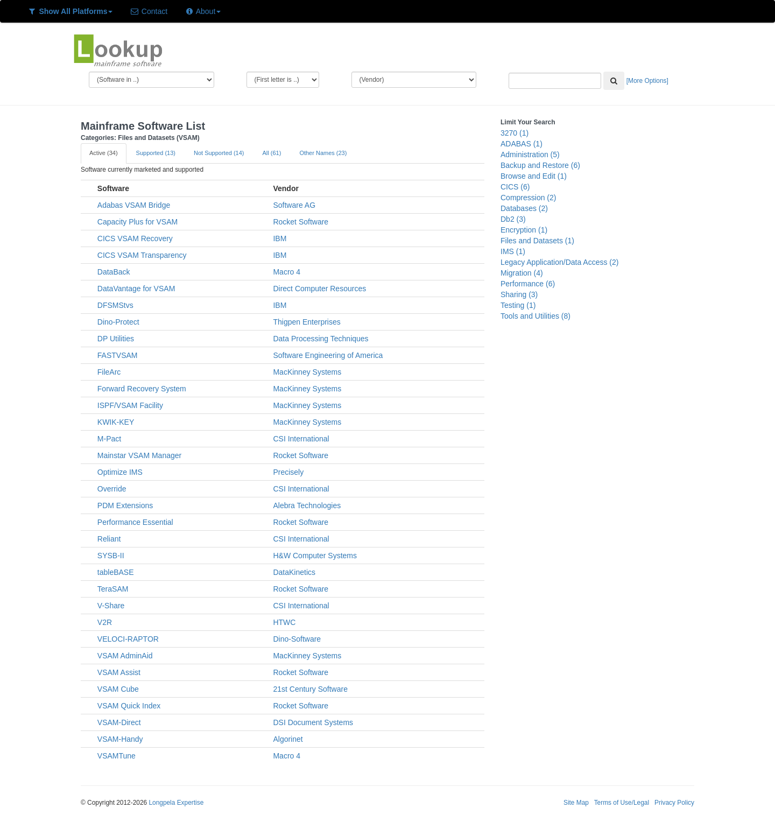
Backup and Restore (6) (540, 165)
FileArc (109, 372)
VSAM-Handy (120, 739)
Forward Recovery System (141, 388)
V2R (104, 622)
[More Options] (647, 81)
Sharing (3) (519, 294)
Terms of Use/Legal (621, 802)
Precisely (288, 472)
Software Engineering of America (328, 355)
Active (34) (103, 153)
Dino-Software (297, 639)
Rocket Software (300, 221)
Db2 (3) (513, 219)
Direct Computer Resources (319, 288)
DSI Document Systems (313, 722)
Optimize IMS (120, 472)
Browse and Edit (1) (534, 176)
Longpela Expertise (176, 802)
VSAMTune (116, 755)
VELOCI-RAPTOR (128, 639)
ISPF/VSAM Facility (130, 405)
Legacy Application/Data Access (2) (559, 262)
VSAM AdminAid (125, 655)
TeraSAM (113, 589)
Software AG (294, 205)
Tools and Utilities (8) (535, 316)
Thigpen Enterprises (306, 322)
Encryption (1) (524, 230)
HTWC (284, 622)
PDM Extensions (125, 505)
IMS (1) (513, 251)
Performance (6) (528, 283)
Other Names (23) (323, 153)
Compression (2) (528, 197)
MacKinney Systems (307, 372)
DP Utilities (115, 338)
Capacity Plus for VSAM (137, 221)
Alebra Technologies (307, 505)
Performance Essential (135, 522)
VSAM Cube (118, 689)
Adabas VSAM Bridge (133, 205)
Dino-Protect (118, 322)
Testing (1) (518, 305)
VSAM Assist (118, 672)
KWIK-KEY (115, 422)
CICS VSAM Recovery (135, 238)
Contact (148, 11)
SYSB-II (110, 555)
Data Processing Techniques (320, 338)
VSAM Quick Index (129, 705)
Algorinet (287, 739)
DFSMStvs (115, 305)
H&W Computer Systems (315, 555)
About (203, 11)
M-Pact (109, 438)
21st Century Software (310, 689)
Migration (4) (522, 273)
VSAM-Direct (119, 722)
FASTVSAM (117, 355)
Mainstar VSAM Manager (139, 455)
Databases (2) (524, 208)
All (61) (272, 153)
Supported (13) (155, 153)
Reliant (109, 539)
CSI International (301, 438)
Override (111, 488)
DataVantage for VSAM (136, 288)
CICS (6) (515, 186)
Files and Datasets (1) (537, 240)
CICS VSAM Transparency (142, 255)
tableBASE (115, 572)
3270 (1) (515, 133)
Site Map (576, 802)
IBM (279, 238)
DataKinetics (294, 572)
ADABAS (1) (521, 143)
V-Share (111, 605)
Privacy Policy (674, 802)
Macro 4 (286, 272)
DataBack (113, 272)
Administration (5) (530, 154)
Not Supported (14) (219, 153)
